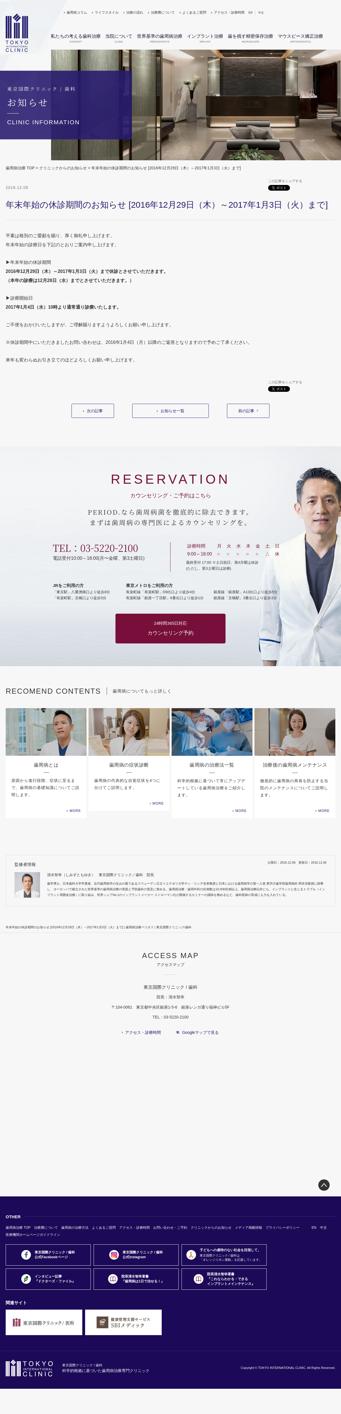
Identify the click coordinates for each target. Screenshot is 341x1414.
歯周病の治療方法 (75, 1228)
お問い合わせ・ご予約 (170, 1228)
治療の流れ (134, 12)
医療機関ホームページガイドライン (33, 1235)
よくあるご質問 (194, 12)
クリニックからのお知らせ (63, 168)
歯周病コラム (77, 12)
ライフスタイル (107, 12)
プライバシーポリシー (283, 1228)
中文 (261, 12)
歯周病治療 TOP (20, 168)
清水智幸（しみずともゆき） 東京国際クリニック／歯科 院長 (100, 875)
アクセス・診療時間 (229, 12)
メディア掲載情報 (248, 1228)
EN (250, 12)
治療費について (163, 12)
